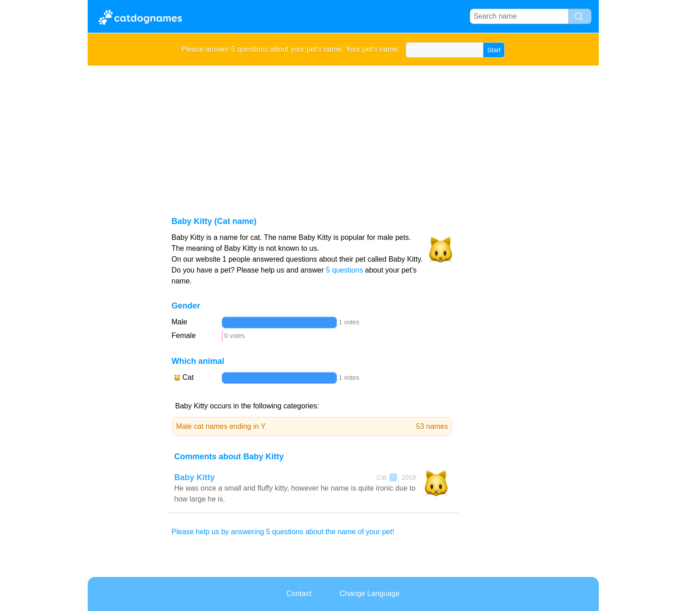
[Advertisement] (343, 133)
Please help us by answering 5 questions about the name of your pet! (283, 532)
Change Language (370, 593)
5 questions (344, 270)
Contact (298, 593)
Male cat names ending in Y (312, 426)
